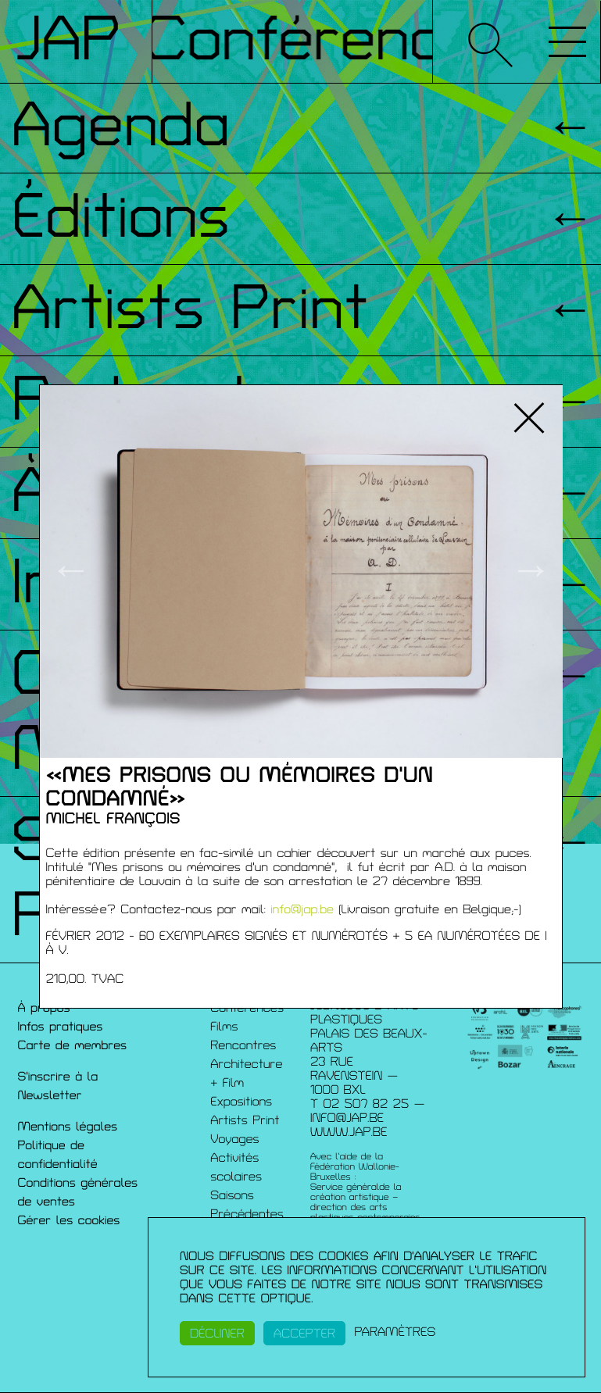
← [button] (70, 571)
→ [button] (531, 571)
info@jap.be (302, 909)
